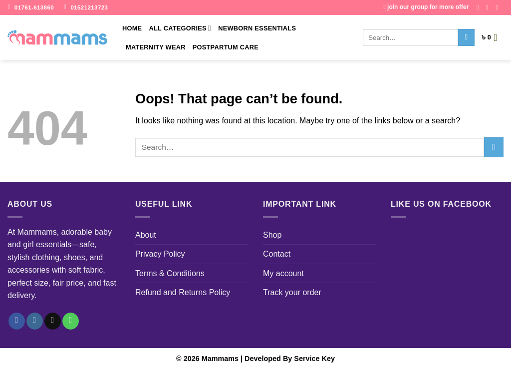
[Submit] (466, 37)
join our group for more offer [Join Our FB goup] (426, 6)
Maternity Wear (156, 47)
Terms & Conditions (170, 273)
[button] (493, 37)
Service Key (314, 359)
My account (283, 273)
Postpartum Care (225, 47)
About (145, 235)
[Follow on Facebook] (480, 7)
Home (132, 28)
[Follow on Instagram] (489, 7)
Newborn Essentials (257, 28)
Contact (276, 254)
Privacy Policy (160, 254)
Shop (272, 235)
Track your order (292, 292)
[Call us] (70, 321)
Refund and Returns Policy (182, 292)
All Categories (180, 28)
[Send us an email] (499, 7)
